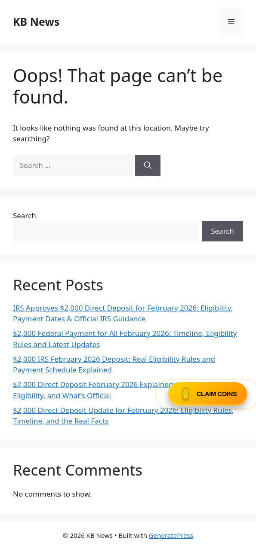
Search (24, 215)
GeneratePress (171, 535)
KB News (36, 21)
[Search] (147, 165)
